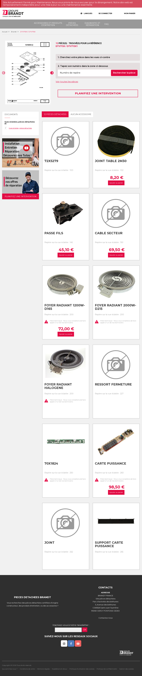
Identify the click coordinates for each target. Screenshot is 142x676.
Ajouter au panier (116, 183)
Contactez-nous (106, 618)
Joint (49, 542)
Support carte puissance (109, 544)
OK (84, 630)
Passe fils (53, 233)
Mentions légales (43, 669)
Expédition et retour (59, 669)
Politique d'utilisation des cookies (81, 669)
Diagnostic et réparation (92, 24)
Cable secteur (108, 233)
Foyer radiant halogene (58, 386)
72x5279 (51, 161)
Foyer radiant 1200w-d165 (64, 307)
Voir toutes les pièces (67, 81)
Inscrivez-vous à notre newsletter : (71, 625)
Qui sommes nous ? (9, 669)
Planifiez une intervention (98, 93)
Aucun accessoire (81, 114)
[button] (3, 72)
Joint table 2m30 (111, 161)
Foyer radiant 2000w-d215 (115, 307)
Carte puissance (110, 463)
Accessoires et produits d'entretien (48, 24)
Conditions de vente (27, 669)
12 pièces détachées (55, 114)
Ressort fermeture (113, 384)
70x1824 (51, 463)
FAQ (106, 24)
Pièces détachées (72, 24)
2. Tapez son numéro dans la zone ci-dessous (83, 66)
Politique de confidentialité (107, 669)
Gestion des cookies (126, 669)
